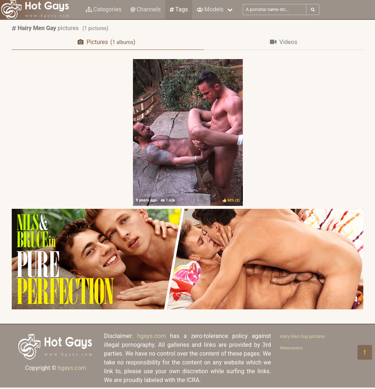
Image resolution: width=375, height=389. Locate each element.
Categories (104, 9)
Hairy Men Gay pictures (302, 336)
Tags (179, 9)
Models (210, 9)
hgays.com (71, 367)
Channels (145, 9)
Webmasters (291, 348)
